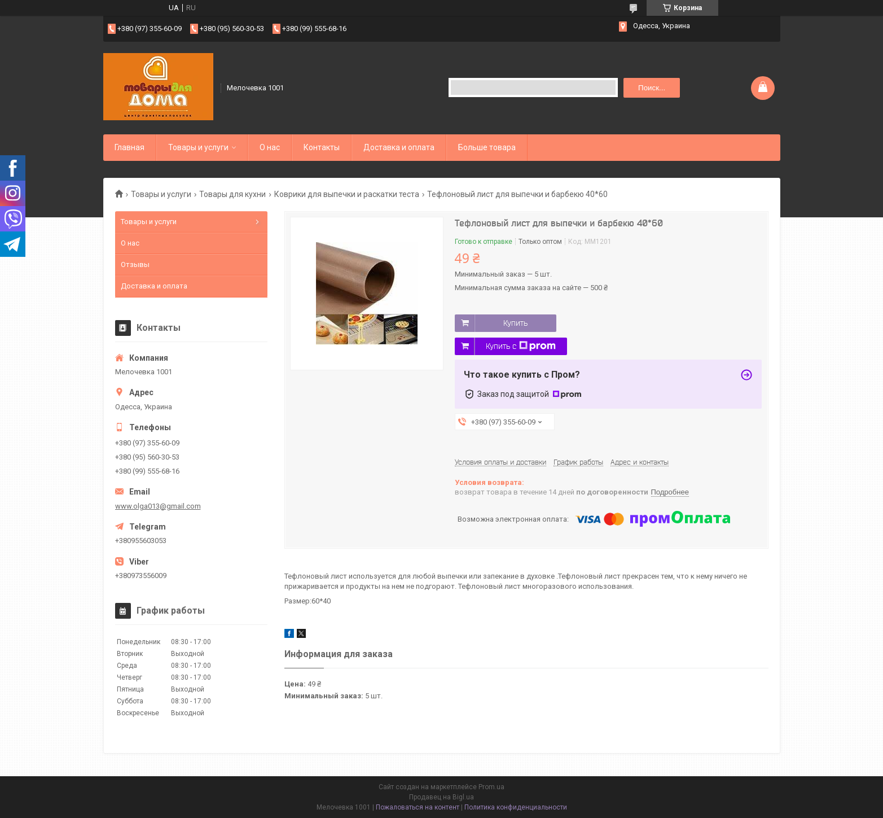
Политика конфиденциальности (515, 807)
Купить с (521, 346)
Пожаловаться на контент (417, 807)
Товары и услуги (198, 147)
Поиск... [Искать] (651, 88)
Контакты (322, 147)
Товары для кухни (232, 194)
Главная (129, 147)
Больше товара (487, 147)
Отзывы (135, 264)
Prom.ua (491, 787)
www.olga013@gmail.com (158, 506)
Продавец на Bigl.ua (441, 797)
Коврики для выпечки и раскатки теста (346, 194)
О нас (270, 147)
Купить (515, 322)
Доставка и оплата (398, 147)
